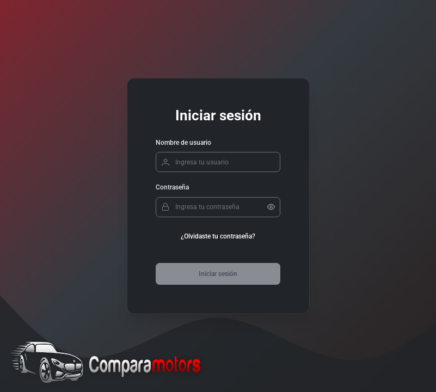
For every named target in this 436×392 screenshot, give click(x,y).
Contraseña (172, 187)
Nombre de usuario (183, 142)
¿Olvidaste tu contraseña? (218, 236)
